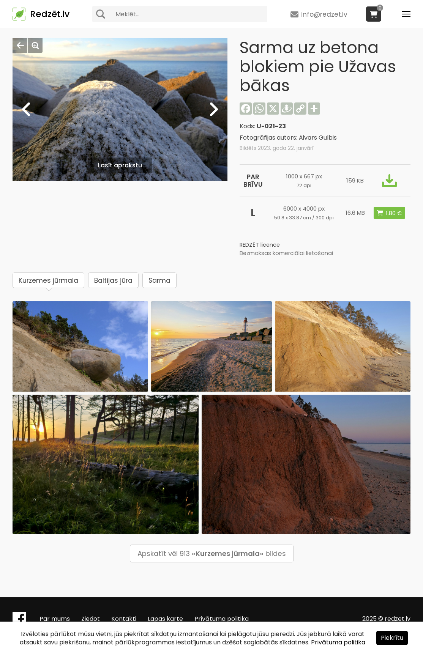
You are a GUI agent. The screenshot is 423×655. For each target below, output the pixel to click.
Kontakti (123, 618)
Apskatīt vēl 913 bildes (211, 553)
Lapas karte (165, 618)
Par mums (54, 618)
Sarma (159, 280)
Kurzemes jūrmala (48, 280)
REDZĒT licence (260, 245)
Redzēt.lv (49, 14)
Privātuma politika (221, 618)
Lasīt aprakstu (120, 165)
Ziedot (90, 618)
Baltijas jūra (113, 280)
